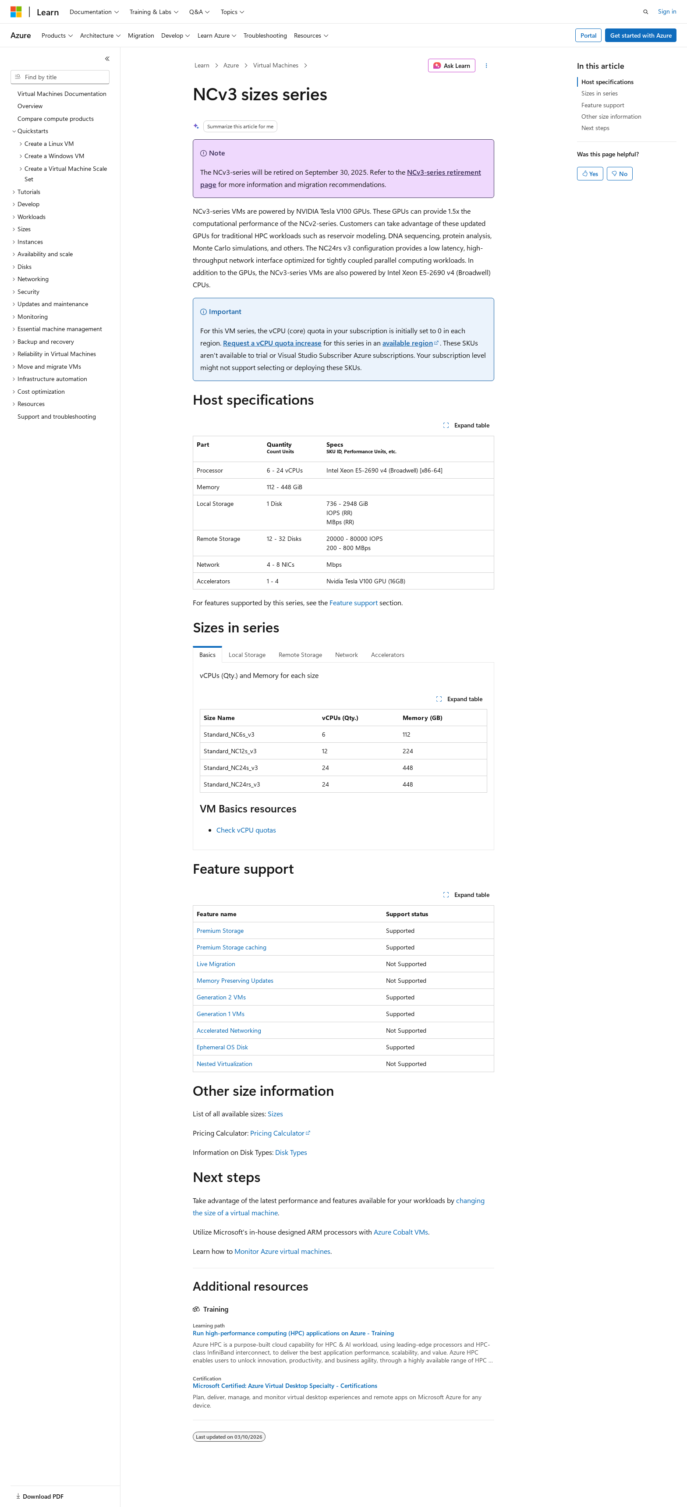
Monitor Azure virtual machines (282, 1251)
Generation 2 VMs (221, 997)
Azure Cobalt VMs (401, 1231)
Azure (231, 65)
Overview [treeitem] (30, 106)
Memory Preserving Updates (235, 980)
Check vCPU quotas (246, 829)
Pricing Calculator (277, 1132)
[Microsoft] (16, 12)
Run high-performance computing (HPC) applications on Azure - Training (293, 1333)
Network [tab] (346, 654)
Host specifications (607, 82)
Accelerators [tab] (387, 654)
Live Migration (216, 964)
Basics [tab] (207, 654)
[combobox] (60, 77)
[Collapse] (107, 59)
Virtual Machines (275, 65)
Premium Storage (220, 930)
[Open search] (646, 12)
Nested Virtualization (224, 1063)
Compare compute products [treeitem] (56, 118)
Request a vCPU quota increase (272, 342)
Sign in (667, 11)
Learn (202, 65)
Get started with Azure (641, 35)
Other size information (611, 116)
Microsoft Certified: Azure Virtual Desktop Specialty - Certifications (285, 1386)
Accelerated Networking (229, 1030)
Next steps (595, 128)
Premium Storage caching (231, 947)
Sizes (275, 1113)
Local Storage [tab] (247, 654)
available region (407, 342)
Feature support (353, 602)
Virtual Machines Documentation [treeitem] (62, 93)
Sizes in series (599, 93)
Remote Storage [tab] (300, 654)
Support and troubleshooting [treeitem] (57, 416)
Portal (589, 35)
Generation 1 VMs (220, 1013)
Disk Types (291, 1152)
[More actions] (486, 66)
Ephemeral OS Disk (222, 1047)
